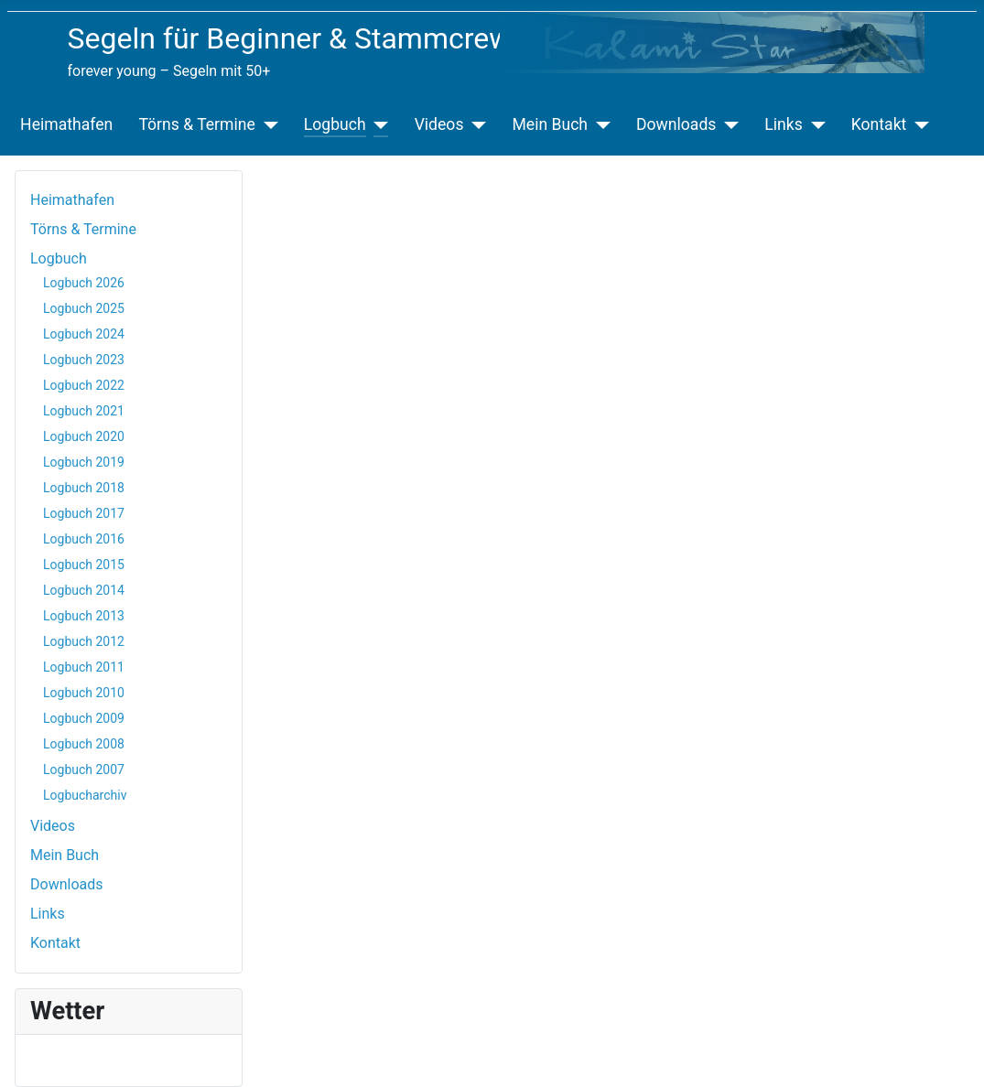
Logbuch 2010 (83, 692)
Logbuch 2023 (83, 359)
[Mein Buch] (599, 124)
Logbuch (335, 124)
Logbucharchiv (84, 795)
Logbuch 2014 (83, 590)
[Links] (814, 124)
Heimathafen (66, 124)
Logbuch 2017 (83, 513)
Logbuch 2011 (83, 667)
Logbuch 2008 (83, 744)
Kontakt (879, 124)
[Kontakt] (917, 124)
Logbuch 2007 (83, 769)
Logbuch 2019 (83, 462)
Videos (439, 124)
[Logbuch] (377, 124)
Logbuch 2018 (83, 487)
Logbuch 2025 (83, 308)
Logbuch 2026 (83, 282)
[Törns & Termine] (266, 124)
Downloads (676, 124)
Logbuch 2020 (83, 436)
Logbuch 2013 (83, 615)
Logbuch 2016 (83, 539)
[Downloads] (727, 124)
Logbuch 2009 (83, 718)
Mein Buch (550, 124)
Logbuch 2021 (83, 411)
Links (783, 124)
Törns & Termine (196, 124)
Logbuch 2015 (83, 564)
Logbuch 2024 (83, 334)
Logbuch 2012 (83, 641)
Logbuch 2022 (83, 385)
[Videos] (474, 124)
